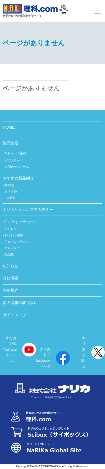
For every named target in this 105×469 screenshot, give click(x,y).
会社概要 (10, 278)
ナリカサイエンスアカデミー (28, 209)
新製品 (9, 185)
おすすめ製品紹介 (18, 178)
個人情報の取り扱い (20, 302)
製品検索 (10, 143)
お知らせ (10, 266)
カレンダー (12, 248)
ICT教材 (10, 197)
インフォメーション (20, 221)
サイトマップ (14, 315)
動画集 (9, 254)
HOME (9, 127)
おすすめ (11, 191)
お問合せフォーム (17, 166)
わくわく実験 (14, 235)
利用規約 (10, 290)
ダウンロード (14, 160)
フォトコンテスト (17, 241)
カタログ (11, 228)
